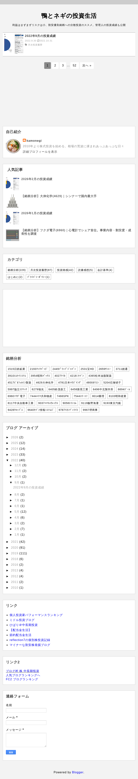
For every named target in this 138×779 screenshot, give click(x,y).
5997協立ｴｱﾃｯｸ (17, 389)
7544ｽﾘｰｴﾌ (81, 396)
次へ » (86, 65)
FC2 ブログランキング (22, 679)
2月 (17, 528)
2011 (15, 582)
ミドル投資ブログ (22, 620)
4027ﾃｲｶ (60, 375)
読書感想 (85, 270)
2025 (15, 443)
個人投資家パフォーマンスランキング (36, 615)
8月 (17, 494)
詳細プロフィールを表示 (40, 151)
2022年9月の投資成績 (28, 487)
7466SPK (63, 396)
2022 (15, 460)
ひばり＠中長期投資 (24, 624)
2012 (15, 576)
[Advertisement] (69, 100)
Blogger (77, 772)
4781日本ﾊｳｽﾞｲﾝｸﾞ (70, 382)
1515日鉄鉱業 (16, 368)
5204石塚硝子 (112, 382)
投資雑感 (65, 270)
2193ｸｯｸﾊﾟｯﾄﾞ (39, 368)
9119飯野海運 (90, 403)
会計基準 (104, 270)
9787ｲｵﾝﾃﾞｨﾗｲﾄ (68, 409)
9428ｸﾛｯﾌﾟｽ (15, 409)
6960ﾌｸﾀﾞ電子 (16, 396)
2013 (15, 570)
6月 (17, 506)
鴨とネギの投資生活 (69, 15)
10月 (18, 476)
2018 (15, 559)
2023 (15, 454)
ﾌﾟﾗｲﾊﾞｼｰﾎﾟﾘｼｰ (38, 277)
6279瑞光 (38, 389)
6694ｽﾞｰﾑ (124, 389)
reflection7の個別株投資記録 (30, 640)
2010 (15, 587)
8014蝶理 (98, 396)
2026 (15, 437)
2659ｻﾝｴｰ (105, 368)
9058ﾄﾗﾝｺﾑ (69, 403)
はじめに (15, 277)
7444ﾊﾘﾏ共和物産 (41, 396)
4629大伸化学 (45, 382)
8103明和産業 (117, 396)
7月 (17, 500)
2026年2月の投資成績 (36, 179)
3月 (17, 523)
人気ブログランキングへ (23, 675)
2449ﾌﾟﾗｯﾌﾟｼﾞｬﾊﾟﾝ (64, 368)
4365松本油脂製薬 (99, 375)
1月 (17, 534)
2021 (15, 541)
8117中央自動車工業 (21, 403)
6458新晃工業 (79, 389)
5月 (17, 511)
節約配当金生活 (21, 635)
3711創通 (122, 368)
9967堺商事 (90, 409)
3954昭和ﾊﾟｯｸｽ (40, 375)
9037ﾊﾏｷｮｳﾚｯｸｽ (48, 403)
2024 (15, 448)
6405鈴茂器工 (57, 389)
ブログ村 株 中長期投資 (22, 671)
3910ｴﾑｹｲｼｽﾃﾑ (17, 375)
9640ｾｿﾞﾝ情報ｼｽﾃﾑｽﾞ (41, 409)
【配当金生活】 (21, 630)
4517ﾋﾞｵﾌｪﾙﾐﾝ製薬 (19, 382)
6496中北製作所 (103, 389)
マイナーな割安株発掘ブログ (30, 644)
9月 (17, 482)
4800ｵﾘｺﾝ (92, 382)
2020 (15, 547)
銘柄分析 (17, 270)
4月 (17, 517)
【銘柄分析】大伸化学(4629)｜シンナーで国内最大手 (59, 196)
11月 (18, 470)
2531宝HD (87, 368)
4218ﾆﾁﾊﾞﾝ (77, 375)
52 (74, 65)
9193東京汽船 (112, 403)
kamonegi (34, 140)
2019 (15, 553)
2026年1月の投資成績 (36, 213)
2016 (15, 564)
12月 (18, 465)
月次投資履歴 (41, 270)
